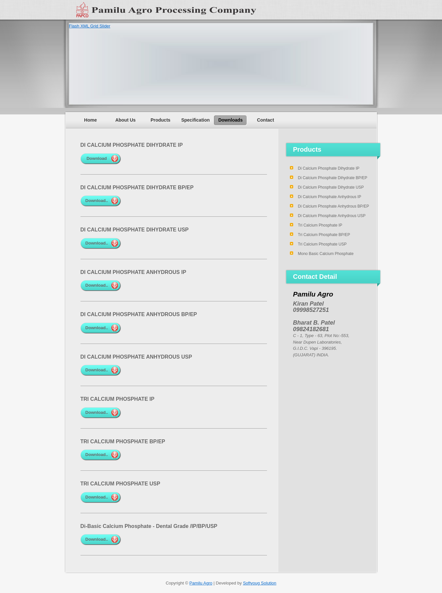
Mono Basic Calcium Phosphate (326, 253)
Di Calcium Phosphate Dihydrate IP (329, 168)
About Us (125, 120)
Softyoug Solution (259, 583)
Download (96, 158)
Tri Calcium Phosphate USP (322, 244)
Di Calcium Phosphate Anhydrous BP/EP (333, 206)
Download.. (96, 200)
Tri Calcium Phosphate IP (320, 225)
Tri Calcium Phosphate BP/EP (324, 234)
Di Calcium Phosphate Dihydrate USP (331, 187)
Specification (195, 120)
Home (90, 120)
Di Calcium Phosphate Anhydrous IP (329, 197)
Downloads (230, 120)
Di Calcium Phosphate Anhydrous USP (332, 215)
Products (160, 120)
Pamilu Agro (200, 583)
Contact (265, 120)
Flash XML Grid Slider (90, 26)
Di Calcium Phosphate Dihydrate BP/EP (332, 178)
